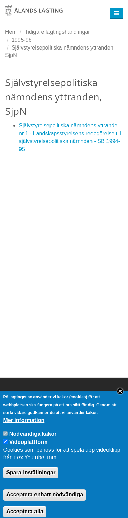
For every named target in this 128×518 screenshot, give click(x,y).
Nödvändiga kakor (33, 440)
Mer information (23, 426)
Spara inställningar (30, 478)
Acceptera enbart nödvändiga (44, 501)
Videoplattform (28, 448)
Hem (11, 32)
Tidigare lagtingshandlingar (57, 32)
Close (120, 398)
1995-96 (22, 40)
